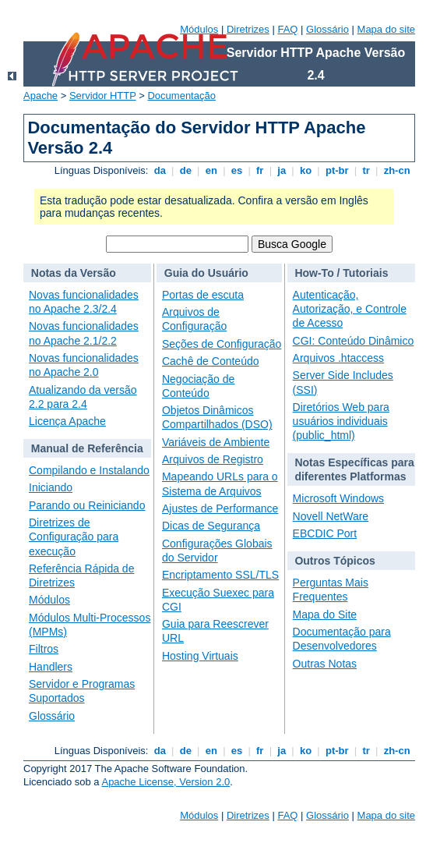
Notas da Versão (73, 273)
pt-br (336, 170)
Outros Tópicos (334, 560)
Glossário (327, 29)
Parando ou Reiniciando (87, 505)
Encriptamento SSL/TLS (220, 574)
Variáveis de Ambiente (215, 442)
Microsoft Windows (338, 498)
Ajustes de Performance (220, 508)
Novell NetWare (331, 516)
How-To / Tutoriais (341, 273)
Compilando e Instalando (89, 470)
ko (305, 170)
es (236, 170)
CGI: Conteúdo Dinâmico (353, 341)
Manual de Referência (87, 448)
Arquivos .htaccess (339, 358)
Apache (40, 95)
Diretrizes (248, 29)
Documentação (181, 95)
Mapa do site (386, 29)
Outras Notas (325, 663)
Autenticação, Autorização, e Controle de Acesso (350, 309)
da (159, 170)
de (185, 170)
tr (366, 170)
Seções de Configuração (221, 344)
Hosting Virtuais (200, 656)
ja (282, 170)
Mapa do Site (325, 614)
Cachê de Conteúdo (210, 361)
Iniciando (50, 487)
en (211, 170)
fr (259, 170)
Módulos (199, 29)
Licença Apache (67, 421)
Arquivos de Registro (212, 459)
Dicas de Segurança (211, 525)
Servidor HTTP (102, 95)
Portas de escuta (203, 295)
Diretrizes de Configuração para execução (73, 536)
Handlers (50, 667)
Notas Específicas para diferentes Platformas (354, 469)
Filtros (43, 649)
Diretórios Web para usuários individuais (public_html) (341, 421)
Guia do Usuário (206, 273)
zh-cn (397, 170)
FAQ (287, 29)
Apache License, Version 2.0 (165, 782)
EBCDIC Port (325, 533)
